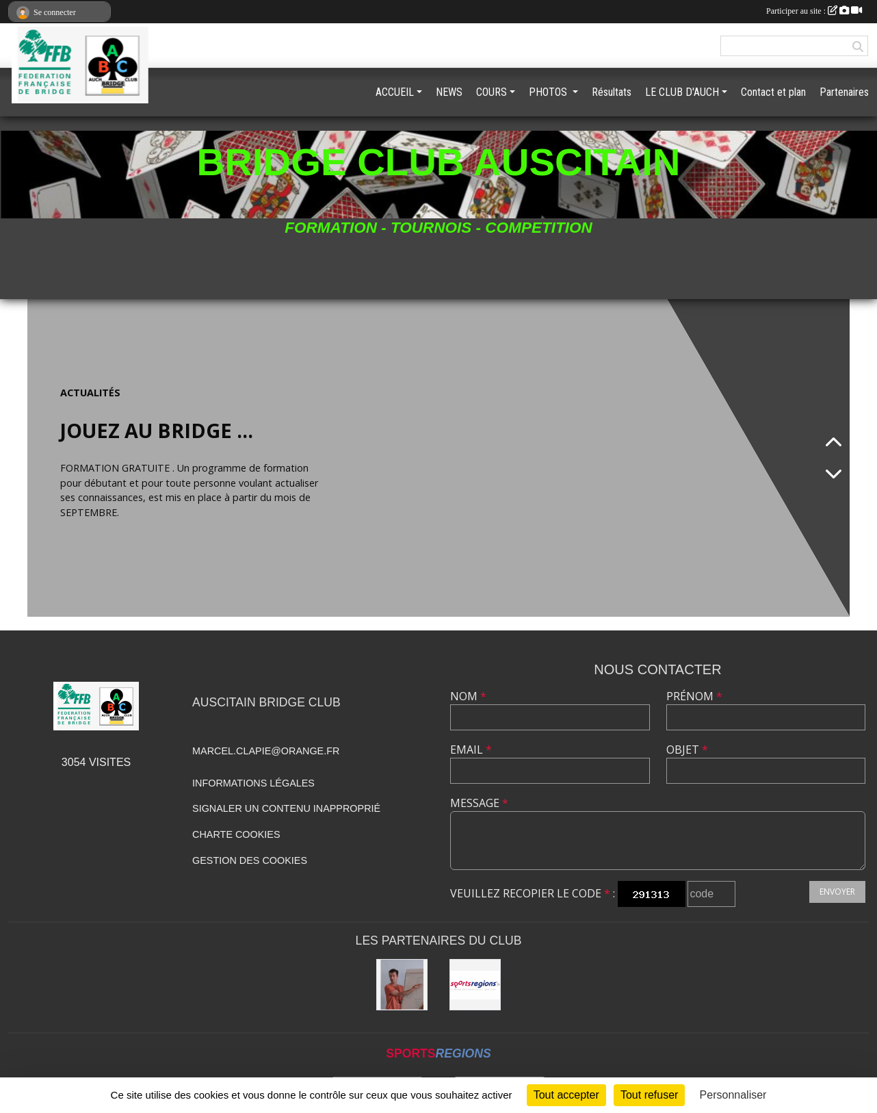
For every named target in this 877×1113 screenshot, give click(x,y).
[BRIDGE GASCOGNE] (402, 984)
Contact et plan (773, 92)
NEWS (449, 92)
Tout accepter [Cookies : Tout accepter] (566, 1095)
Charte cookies (236, 834)
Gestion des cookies (249, 860)
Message (479, 802)
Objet (687, 749)
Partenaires (844, 92)
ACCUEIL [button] (395, 92)
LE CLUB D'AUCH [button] (682, 92)
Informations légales (253, 783)
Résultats (611, 92)
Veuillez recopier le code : (532, 893)
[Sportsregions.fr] (475, 984)
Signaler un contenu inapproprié (286, 808)
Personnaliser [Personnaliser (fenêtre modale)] (733, 1095)
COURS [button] (491, 92)
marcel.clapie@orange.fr (265, 750)
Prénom (694, 696)
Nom (468, 696)
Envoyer (837, 891)
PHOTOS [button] (549, 92)
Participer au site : (814, 11)
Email (471, 749)
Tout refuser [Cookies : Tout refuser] (649, 1095)
